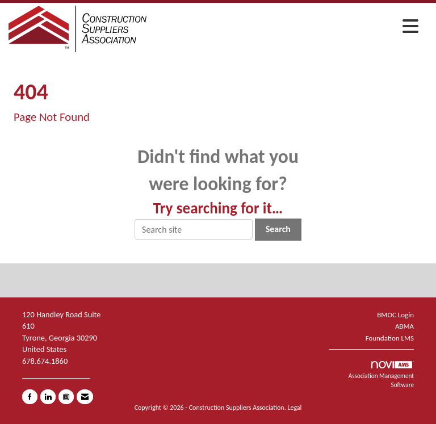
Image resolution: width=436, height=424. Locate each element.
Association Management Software (381, 375)
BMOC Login (395, 314)
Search (278, 229)
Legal (294, 408)
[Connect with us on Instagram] (66, 396)
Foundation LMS (390, 338)
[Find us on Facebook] (29, 396)
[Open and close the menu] (285, 27)
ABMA (404, 326)
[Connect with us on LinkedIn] (48, 396)
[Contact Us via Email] (85, 396)
